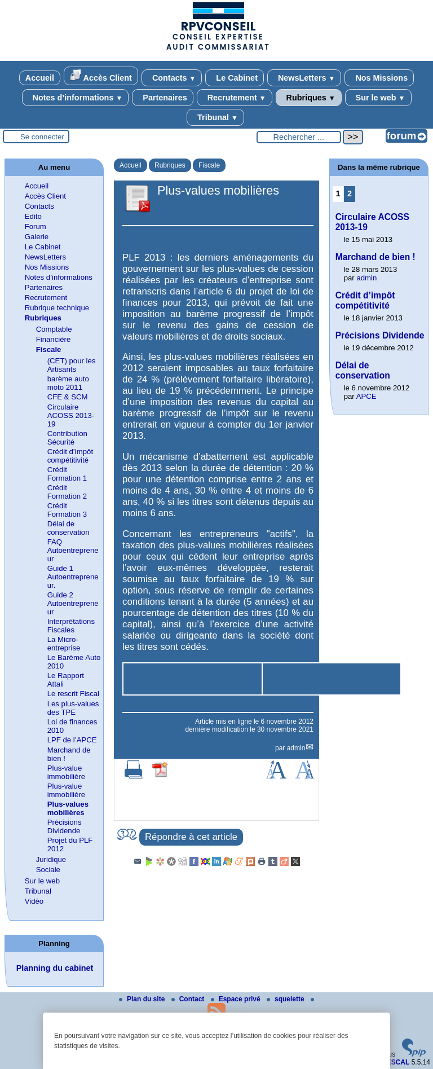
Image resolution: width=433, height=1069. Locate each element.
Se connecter (42, 137)
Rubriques (308, 97)
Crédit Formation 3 (67, 509)
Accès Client (101, 75)
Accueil (39, 77)
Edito (33, 216)
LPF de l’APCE (72, 740)
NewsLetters (304, 77)
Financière (53, 339)
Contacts (172, 77)
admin (296, 748)
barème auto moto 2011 (68, 383)
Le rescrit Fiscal (73, 693)
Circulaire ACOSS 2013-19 (71, 415)
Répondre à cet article (191, 837)
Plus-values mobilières (68, 808)
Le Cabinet (234, 77)
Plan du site (143, 999)
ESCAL (398, 1062)
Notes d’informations (75, 97)
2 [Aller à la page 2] (349, 193)
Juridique (51, 859)
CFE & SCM (67, 397)
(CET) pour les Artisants (71, 365)
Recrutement (234, 97)
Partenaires (162, 97)
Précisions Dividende (64, 826)
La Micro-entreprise (64, 643)
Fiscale (209, 165)
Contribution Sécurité (67, 437)
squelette (286, 999)
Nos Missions (379, 77)
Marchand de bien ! (375, 257)
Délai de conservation (68, 528)
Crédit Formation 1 (67, 473)
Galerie (37, 236)
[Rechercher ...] (299, 137)
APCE (366, 396)
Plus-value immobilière (66, 772)
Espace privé (236, 999)
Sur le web (378, 97)
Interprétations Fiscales (71, 625)
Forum (35, 226)
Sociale (48, 869)
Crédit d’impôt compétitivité (70, 455)
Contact (188, 999)
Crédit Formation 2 (67, 491)
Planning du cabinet (55, 968)
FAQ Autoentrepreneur (73, 550)
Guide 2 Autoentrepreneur (73, 603)
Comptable (54, 329)
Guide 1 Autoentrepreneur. (73, 577)
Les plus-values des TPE (73, 708)
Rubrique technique (57, 307)
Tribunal (215, 117)
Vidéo (34, 901)
